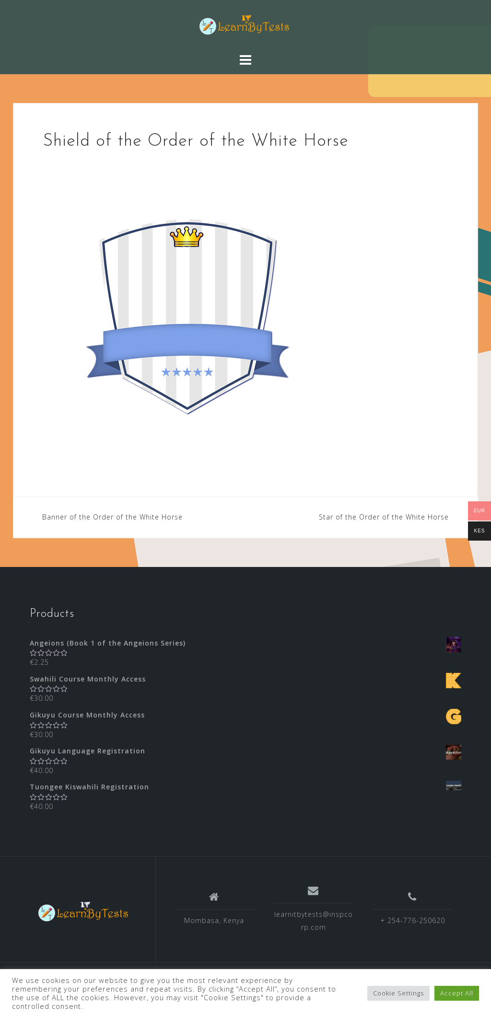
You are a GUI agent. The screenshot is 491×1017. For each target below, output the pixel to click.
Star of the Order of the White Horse (384, 516)
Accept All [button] (456, 993)
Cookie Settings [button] (398, 993)
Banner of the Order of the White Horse (112, 516)
